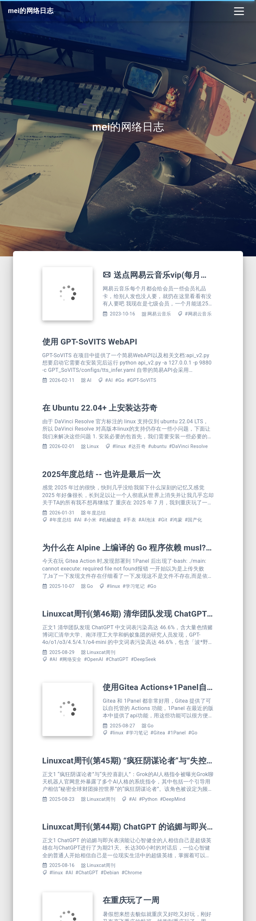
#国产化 (193, 520)
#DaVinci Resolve (188, 446)
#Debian (110, 873)
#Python (148, 799)
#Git (162, 520)
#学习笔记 (134, 586)
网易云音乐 (159, 314)
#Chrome (131, 873)
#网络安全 (70, 659)
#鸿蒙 (176, 520)
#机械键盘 (110, 520)
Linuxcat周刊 (101, 652)
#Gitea (157, 733)
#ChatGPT (117, 659)
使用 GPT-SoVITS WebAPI (89, 342)
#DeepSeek (143, 659)
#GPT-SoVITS (141, 380)
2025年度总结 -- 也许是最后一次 (101, 474)
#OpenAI (93, 659)
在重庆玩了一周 (131, 900)
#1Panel (176, 733)
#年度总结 (60, 520)
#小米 (90, 520)
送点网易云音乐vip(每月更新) (167, 275)
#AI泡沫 (147, 520)
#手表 (129, 520)
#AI (109, 380)
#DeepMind (173, 799)
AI (89, 380)
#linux (119, 446)
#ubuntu (157, 446)
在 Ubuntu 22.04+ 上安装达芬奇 (100, 408)
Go (90, 586)
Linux (93, 446)
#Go (119, 380)
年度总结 (96, 513)
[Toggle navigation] (239, 10)
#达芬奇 (137, 446)
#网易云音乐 (198, 314)
